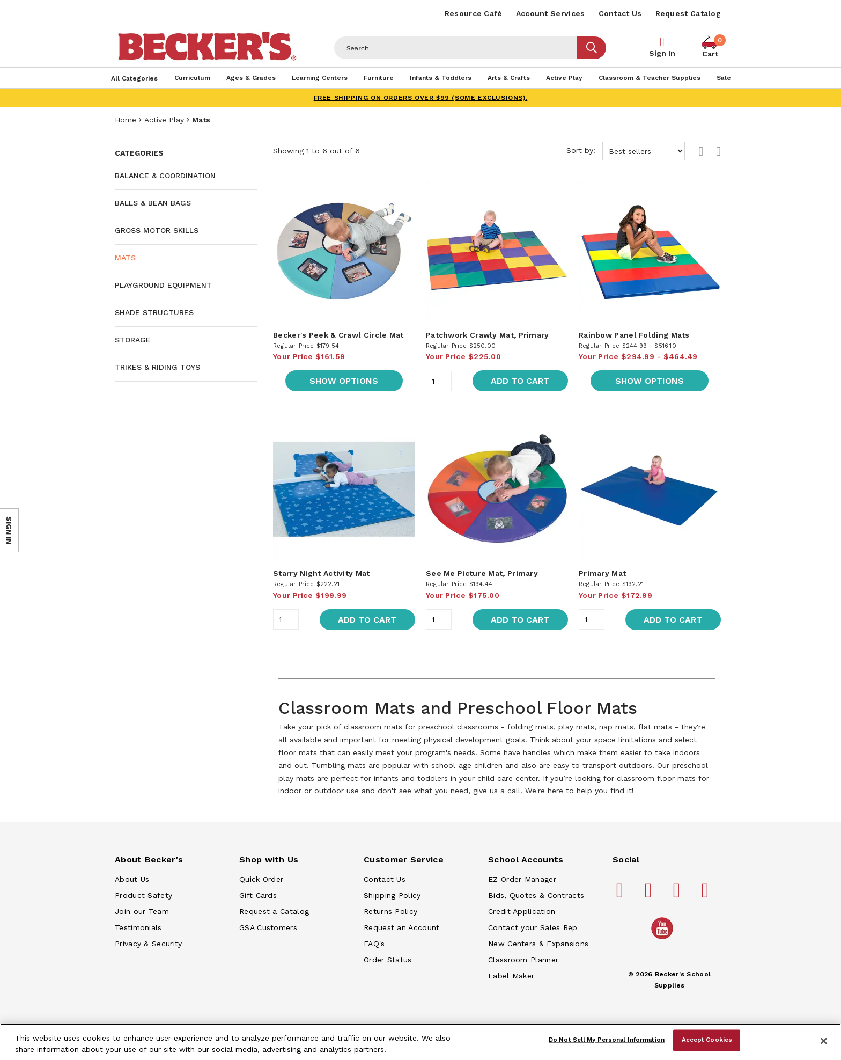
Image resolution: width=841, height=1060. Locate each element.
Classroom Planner (523, 959)
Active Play (164, 119)
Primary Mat (602, 573)
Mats (125, 257)
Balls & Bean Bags (153, 203)
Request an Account (401, 927)
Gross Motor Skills (156, 230)
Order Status (388, 959)
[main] (497, 475)
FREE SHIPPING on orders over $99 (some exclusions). (421, 97)
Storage (133, 339)
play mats (576, 726)
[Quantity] (439, 381)
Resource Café (474, 13)
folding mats (530, 726)
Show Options (343, 381)
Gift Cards (258, 895)
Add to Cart (520, 381)
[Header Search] (456, 47)
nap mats (616, 726)
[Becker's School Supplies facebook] (621, 894)
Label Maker (511, 975)
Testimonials (138, 927)
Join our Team (142, 911)
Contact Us (620, 13)
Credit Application (521, 911)
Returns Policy (390, 911)
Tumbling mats (339, 765)
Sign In (662, 53)
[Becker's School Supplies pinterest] (650, 894)
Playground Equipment (163, 285)
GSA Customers (268, 927)
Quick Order (261, 879)
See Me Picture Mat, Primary (482, 573)
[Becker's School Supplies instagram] (678, 894)
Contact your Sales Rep (533, 927)
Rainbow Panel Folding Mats (634, 335)
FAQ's (374, 943)
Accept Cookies (707, 1040)
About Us (132, 879)
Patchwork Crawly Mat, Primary (487, 335)
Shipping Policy (392, 895)
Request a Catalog (274, 911)
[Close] (824, 1040)
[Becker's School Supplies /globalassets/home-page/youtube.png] (664, 938)
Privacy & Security (148, 943)
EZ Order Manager (522, 879)
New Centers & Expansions (538, 943)
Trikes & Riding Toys (157, 367)
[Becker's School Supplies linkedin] (707, 894)
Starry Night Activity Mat (321, 573)
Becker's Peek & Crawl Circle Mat (338, 335)
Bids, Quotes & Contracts (536, 895)
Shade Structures (154, 312)
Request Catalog (688, 13)
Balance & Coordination (165, 175)
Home (125, 119)
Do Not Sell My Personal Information (607, 1040)
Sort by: (625, 151)
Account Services (550, 13)
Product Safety (143, 895)
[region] (420, 1042)
